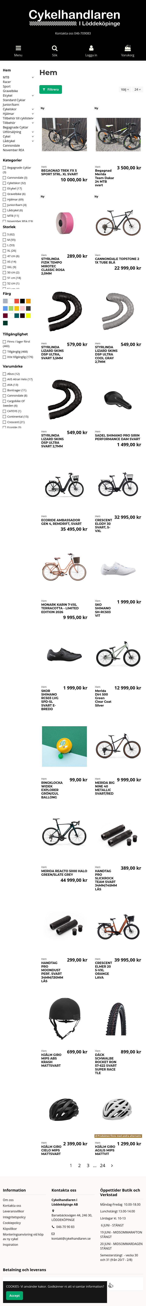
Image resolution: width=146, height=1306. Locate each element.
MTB (6, 77)
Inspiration (10, 1245)
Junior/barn (11, 105)
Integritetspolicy (14, 1217)
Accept (15, 1295)
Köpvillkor (10, 1229)
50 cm (13, 272)
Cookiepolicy (12, 1223)
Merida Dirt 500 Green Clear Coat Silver (103, 698)
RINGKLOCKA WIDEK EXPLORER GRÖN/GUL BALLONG (52, 790)
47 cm (13, 256)
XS (11, 261)
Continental (17, 416)
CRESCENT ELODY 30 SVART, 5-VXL (103, 525)
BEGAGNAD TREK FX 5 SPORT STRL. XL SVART (59, 172)
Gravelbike (10, 91)
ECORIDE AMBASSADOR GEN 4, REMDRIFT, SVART (61, 522)
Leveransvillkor (13, 1211)
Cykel (6, 136)
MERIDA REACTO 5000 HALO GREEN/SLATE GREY (64, 872)
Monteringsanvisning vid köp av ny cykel (23, 1236)
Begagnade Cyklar (15, 127)
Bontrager (16, 390)
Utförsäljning (12, 132)
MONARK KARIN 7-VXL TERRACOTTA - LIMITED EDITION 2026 (60, 608)
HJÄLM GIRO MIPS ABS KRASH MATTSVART (51, 1060)
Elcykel (7, 95)
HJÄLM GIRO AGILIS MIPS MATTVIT (105, 1150)
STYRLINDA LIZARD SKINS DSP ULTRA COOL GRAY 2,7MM (106, 354)
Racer (7, 82)
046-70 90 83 (65, 1227)
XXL (11, 267)
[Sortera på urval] (125, 89)
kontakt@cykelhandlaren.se (71, 1238)
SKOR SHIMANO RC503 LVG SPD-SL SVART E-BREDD (49, 700)
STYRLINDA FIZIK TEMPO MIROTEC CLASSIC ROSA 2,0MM (53, 266)
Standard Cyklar (14, 100)
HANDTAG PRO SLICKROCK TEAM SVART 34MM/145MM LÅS (106, 880)
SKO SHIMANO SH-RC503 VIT (103, 610)
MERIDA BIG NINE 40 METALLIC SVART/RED (105, 788)
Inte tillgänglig (20, 357)
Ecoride (14, 427)
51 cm (14, 278)
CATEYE (14, 411)
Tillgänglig (17, 351)
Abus (13, 374)
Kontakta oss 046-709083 (73, 33)
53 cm (13, 289)
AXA (12, 385)
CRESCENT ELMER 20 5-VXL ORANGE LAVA (103, 970)
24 (138, 89)
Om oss (8, 1200)
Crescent (16, 422)
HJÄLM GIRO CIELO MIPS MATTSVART (51, 1150)
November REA (13, 150)
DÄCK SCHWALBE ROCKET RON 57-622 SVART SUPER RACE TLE (106, 1064)
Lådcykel (9, 141)
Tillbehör (9, 123)
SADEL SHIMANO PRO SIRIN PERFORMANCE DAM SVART (117, 437)
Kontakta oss (12, 1205)
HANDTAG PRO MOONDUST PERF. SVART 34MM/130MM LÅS (52, 972)
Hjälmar (8, 114)
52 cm (13, 283)
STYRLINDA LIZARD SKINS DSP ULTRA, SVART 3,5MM (52, 352)
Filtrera (51, 89)
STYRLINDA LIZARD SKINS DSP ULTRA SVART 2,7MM (52, 441)
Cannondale (11, 145)
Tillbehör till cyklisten (18, 118)
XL (11, 250)
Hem (7, 70)
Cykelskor (10, 109)
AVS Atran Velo (20, 379)
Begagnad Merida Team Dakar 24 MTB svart (104, 178)
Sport (6, 86)
